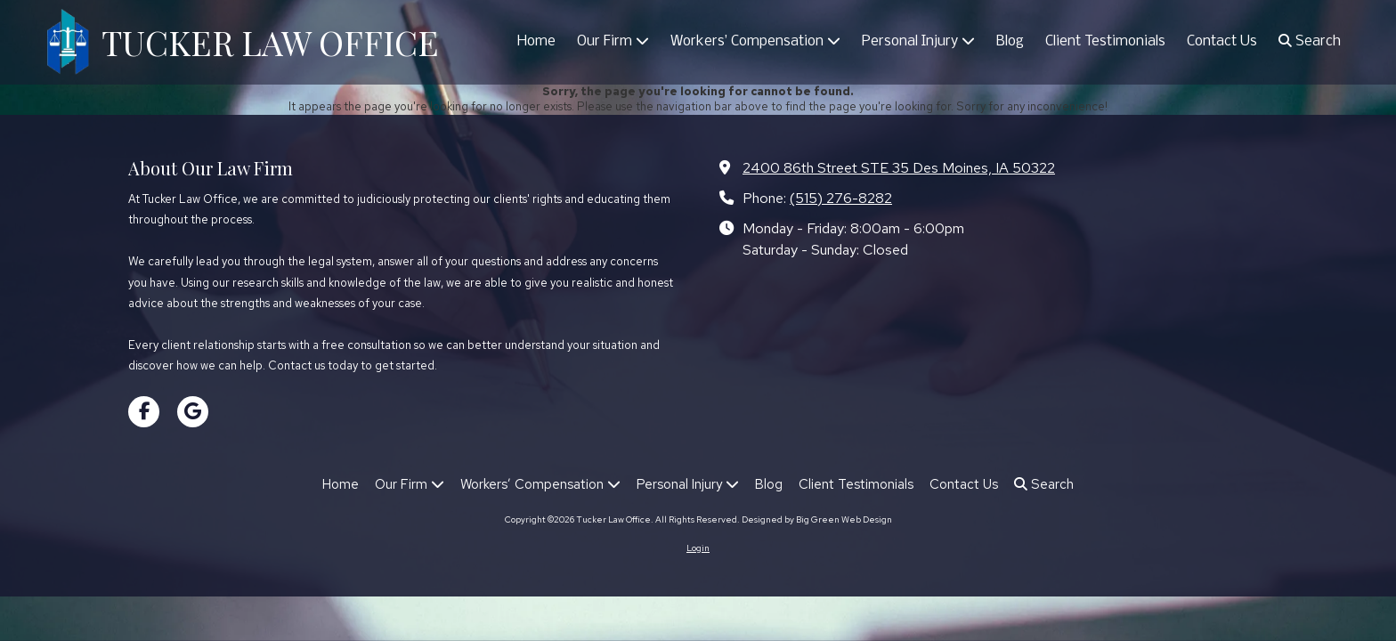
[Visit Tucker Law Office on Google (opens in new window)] (192, 411)
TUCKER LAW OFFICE (270, 42)
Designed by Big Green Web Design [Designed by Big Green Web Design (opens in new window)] (817, 519)
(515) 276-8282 (841, 197)
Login (698, 548)
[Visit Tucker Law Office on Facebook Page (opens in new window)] (143, 411)
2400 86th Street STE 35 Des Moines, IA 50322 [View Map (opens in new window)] (899, 167)
